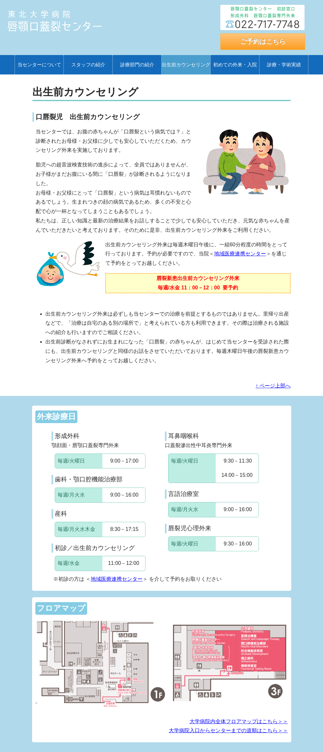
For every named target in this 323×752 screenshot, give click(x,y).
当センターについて (39, 64)
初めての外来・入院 (235, 64)
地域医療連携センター (240, 253)
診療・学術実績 (284, 64)
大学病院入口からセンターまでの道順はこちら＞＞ (228, 730)
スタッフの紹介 (88, 64)
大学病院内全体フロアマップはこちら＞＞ (239, 721)
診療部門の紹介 (137, 64)
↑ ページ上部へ (273, 385)
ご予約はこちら (262, 41)
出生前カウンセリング (186, 64)
